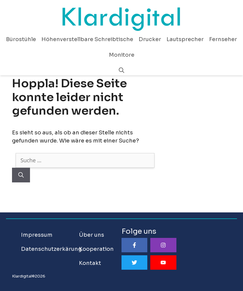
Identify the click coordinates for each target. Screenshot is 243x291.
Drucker (150, 39)
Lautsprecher (185, 39)
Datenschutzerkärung (51, 249)
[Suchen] (21, 175)
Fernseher (223, 39)
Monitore (121, 55)
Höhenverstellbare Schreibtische (87, 39)
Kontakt (90, 263)
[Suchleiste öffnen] (121, 70)
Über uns (91, 235)
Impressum (36, 235)
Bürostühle (21, 39)
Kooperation (96, 249)
